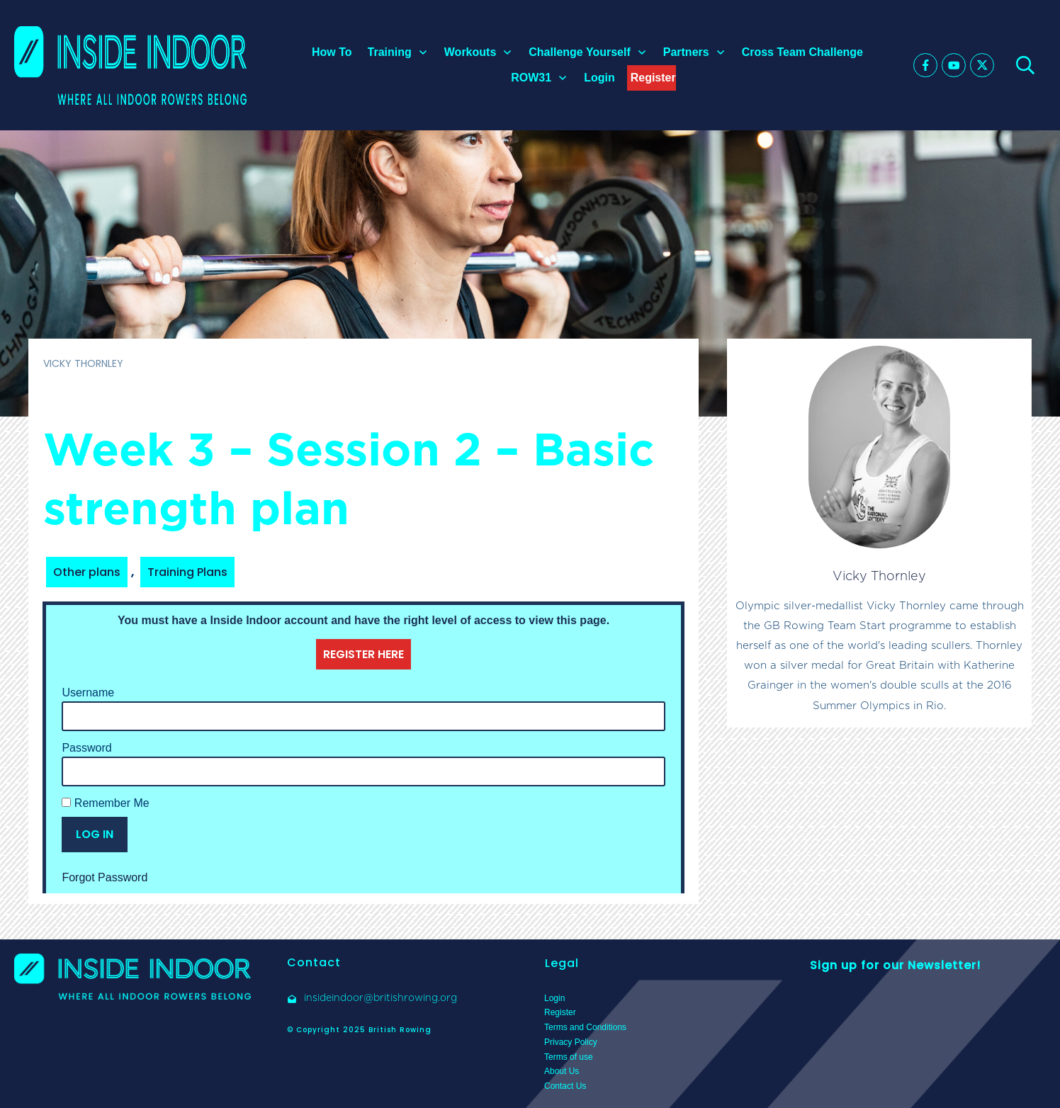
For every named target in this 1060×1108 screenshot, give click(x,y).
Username (88, 692)
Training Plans (187, 572)
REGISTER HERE (363, 654)
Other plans (86, 572)
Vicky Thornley (879, 575)
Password (86, 748)
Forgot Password (104, 877)
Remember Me (105, 803)
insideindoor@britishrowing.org (380, 997)
